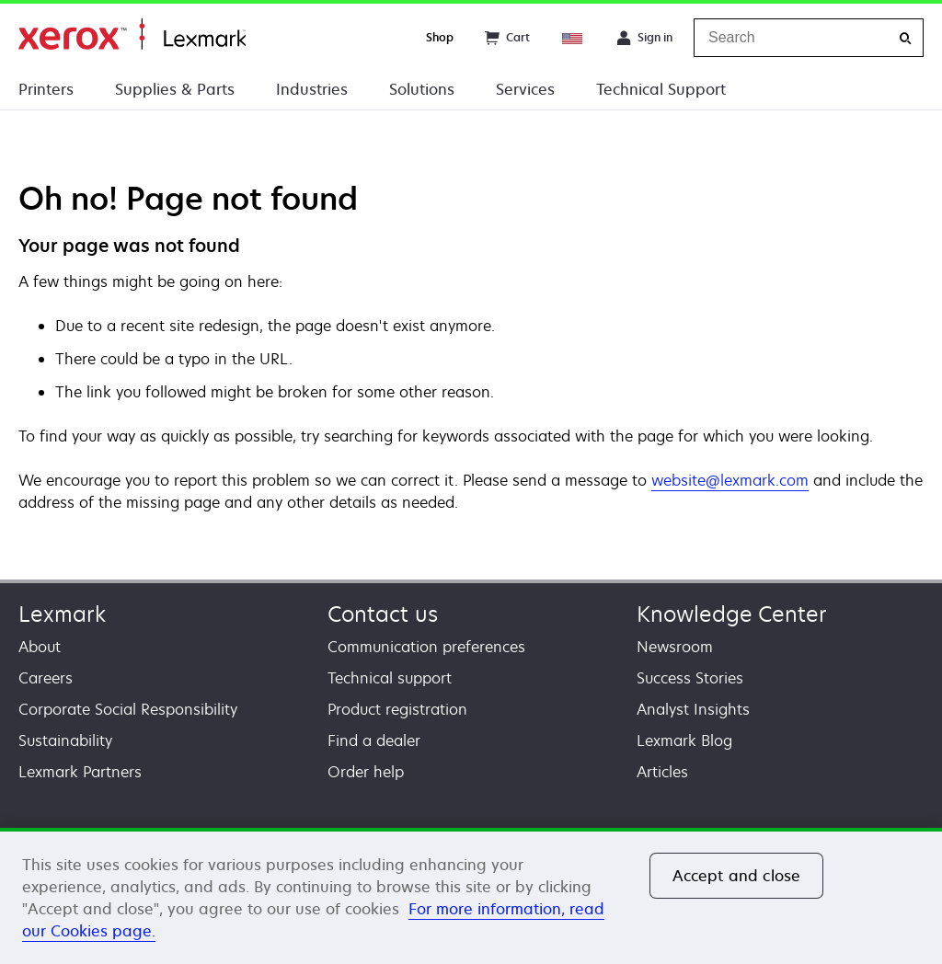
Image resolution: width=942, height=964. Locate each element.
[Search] (905, 38)
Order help (365, 772)
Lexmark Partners (80, 772)
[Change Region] (573, 37)
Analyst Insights (693, 709)
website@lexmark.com (730, 480)
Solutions (421, 89)
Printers (46, 89)
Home (132, 34)
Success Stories (690, 678)
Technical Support (661, 89)
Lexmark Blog (684, 740)
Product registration (397, 709)
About (39, 647)
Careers (45, 678)
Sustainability (65, 740)
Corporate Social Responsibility (127, 709)
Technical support (389, 678)
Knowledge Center (732, 614)
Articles (662, 772)
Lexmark (62, 614)
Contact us (382, 614)
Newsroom (675, 647)
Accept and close (736, 876)
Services (525, 89)
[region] (471, 896)
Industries (312, 89)
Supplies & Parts (175, 89)
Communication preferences (426, 647)
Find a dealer (373, 740)
